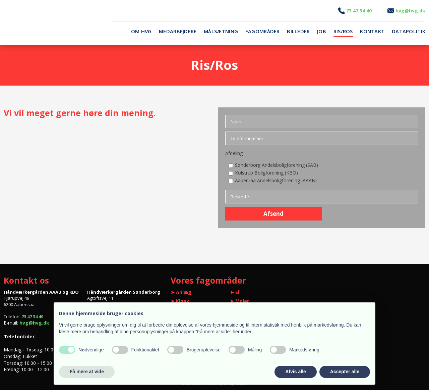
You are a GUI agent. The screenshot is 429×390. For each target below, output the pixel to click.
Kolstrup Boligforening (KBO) (266, 172)
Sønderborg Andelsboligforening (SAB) (276, 165)
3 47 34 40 (355, 10)
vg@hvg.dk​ (406, 10)
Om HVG (141, 32)
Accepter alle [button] (344, 371)
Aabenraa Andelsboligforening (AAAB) (276, 180)
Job (321, 32)
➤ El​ (234, 292)
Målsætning (221, 32)
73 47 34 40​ (32, 316)
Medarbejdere (178, 32)
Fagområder (262, 32)
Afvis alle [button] (295, 371)
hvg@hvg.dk (34, 323)
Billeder (298, 32)
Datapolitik (408, 32)
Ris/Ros (343, 32)
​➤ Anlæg (181, 292)
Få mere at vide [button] (87, 371)
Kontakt (372, 32)
